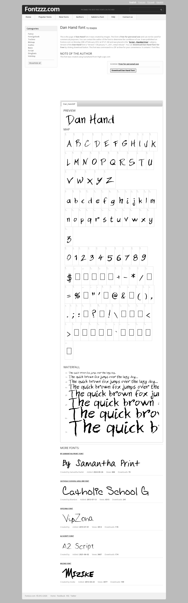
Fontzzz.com (42, 9)
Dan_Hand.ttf (69, 104)
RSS (67, 596)
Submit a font (97, 17)
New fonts (64, 17)
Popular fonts (45, 17)
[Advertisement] (41, 117)
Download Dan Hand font (123, 70)
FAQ (113, 17)
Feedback (61, 596)
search (161, 10)
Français (141, 2)
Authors (80, 17)
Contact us (128, 17)
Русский (150, 2)
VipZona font (66, 508)
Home (28, 17)
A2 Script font (67, 536)
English (132, 2)
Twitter (73, 596)
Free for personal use (129, 64)
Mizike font (65, 563)
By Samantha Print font (72, 453)
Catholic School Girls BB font (74, 481)
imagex (93, 27)
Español (160, 2)
